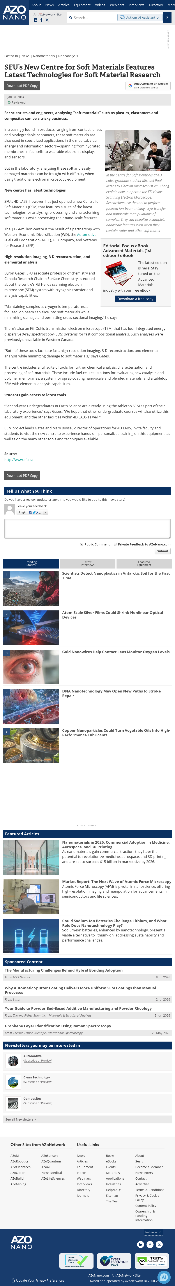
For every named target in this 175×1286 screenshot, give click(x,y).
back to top (153, 1232)
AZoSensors (49, 1155)
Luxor (17, 999)
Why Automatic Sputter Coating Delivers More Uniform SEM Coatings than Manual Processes (80, 990)
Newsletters (144, 1173)
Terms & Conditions (149, 1190)
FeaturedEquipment (144, 563)
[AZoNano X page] (47, 20)
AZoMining (18, 1184)
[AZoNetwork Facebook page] (41, 20)
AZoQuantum (51, 1161)
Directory (83, 1190)
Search (140, 1161)
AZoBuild (17, 1178)
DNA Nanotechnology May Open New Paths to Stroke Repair (111, 693)
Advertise (142, 1184)
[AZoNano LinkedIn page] (35, 20)
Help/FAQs (113, 1190)
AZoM (15, 1155)
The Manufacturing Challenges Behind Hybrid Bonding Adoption (64, 970)
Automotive (86, 234)
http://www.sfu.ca (18, 459)
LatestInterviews (87, 563)
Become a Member (149, 1167)
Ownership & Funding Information (145, 1215)
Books (110, 1155)
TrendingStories (31, 563)
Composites (32, 1098)
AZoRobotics (19, 1161)
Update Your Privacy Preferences (37, 1280)
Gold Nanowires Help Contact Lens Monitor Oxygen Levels (116, 651)
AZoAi (45, 1167)
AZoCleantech (21, 1167)
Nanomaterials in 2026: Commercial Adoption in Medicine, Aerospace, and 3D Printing (116, 844)
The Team (113, 1201)
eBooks (111, 1161)
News (25, 56)
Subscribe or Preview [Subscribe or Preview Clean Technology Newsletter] (37, 1082)
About (139, 1155)
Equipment (85, 1167)
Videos (82, 1173)
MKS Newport (22, 977)
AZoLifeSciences (53, 1178)
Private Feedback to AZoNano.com (144, 544)
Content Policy (145, 1205)
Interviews (84, 1184)
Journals (83, 1195)
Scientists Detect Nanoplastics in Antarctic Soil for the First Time (116, 575)
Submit (162, 551)
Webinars (84, 1178)
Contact (141, 1178)
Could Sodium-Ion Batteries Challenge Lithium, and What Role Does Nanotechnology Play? (114, 923)
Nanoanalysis (68, 56)
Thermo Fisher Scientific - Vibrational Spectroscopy (47, 1033)
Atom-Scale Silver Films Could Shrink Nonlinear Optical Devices (112, 614)
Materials (113, 1173)
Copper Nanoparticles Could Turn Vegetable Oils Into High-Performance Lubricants (116, 732)
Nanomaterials (44, 56)
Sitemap (112, 1195)
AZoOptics (18, 1173)
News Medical (51, 1173)
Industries (113, 1184)
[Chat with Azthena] (164, 1277)
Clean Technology (36, 1077)
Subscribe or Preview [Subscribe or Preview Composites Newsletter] (37, 1103)
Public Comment (97, 544)
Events (111, 1167)
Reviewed (16, 102)
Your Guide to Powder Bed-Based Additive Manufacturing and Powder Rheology (78, 1008)
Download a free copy (135, 298)
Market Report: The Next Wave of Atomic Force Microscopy (116, 881)
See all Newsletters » (20, 1119)
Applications (115, 1178)
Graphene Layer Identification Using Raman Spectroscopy (58, 1025)
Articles (82, 1161)
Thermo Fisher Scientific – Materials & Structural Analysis (52, 1015)
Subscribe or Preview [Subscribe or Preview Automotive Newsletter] (37, 1060)
